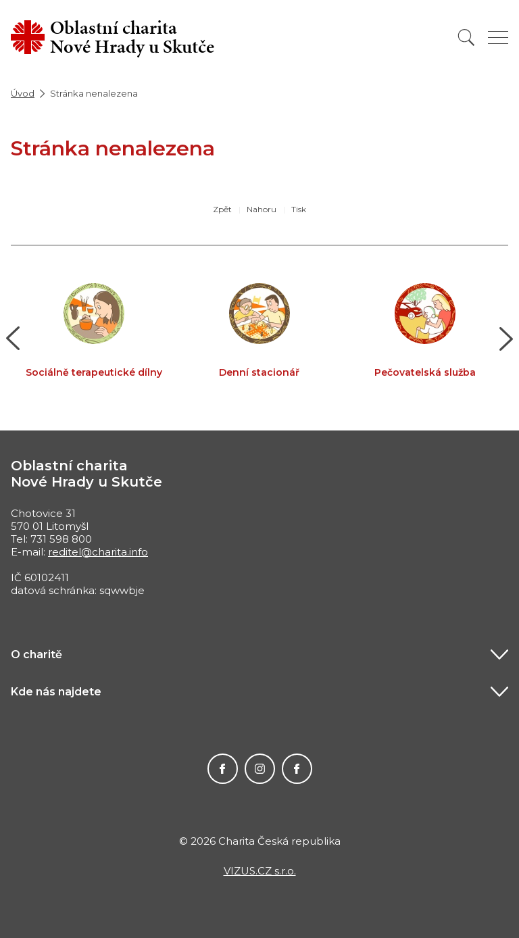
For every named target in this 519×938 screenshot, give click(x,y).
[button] (13, 338)
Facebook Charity (222, 769)
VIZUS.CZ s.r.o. (260, 870)
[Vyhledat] (466, 37)
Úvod (22, 93)
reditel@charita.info (98, 551)
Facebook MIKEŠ (297, 769)
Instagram (260, 769)
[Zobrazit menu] (498, 37)
